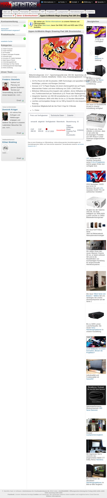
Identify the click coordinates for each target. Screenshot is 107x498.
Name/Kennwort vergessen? (10, 30)
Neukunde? (5, 29)
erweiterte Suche (6, 41)
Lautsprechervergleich (94, 435)
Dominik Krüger (10, 110)
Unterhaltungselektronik (9, 62)
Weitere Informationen (53, 496)
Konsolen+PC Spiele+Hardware (12, 58)
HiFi (42, 12)
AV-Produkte (6, 52)
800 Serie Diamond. (94, 409)
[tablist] (56, 126)
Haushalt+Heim (7, 56)
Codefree (90, 12)
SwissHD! (90, 379)
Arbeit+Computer (8, 49)
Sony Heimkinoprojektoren (94, 329)
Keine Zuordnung (8, 68)
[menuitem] (48, 2)
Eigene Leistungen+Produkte (11, 54)
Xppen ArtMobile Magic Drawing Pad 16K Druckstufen (63, 16)
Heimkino (35, 12)
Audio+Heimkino (7, 51)
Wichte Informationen (53, 21)
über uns (6, 12)
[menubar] (73, 2)
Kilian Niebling (9, 142)
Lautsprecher (62, 12)
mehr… (19, 95)
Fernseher (24, 12)
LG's (101, 188)
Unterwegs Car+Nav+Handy (11, 64)
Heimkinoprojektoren (94, 482)
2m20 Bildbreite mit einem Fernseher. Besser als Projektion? (96, 350)
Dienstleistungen (77, 12)
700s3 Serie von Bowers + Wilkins (96, 295)
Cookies (36, 494)
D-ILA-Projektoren (98, 162)
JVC (87, 158)
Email (19, 100)
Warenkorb (8, 16)
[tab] (39, 115)
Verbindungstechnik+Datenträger (12, 66)
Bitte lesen (46, 25)
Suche (15, 12)
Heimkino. (100, 460)
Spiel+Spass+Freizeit (9, 60)
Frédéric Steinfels (11, 79)
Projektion (51, 12)
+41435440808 (63, 491)
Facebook (11, 494)
